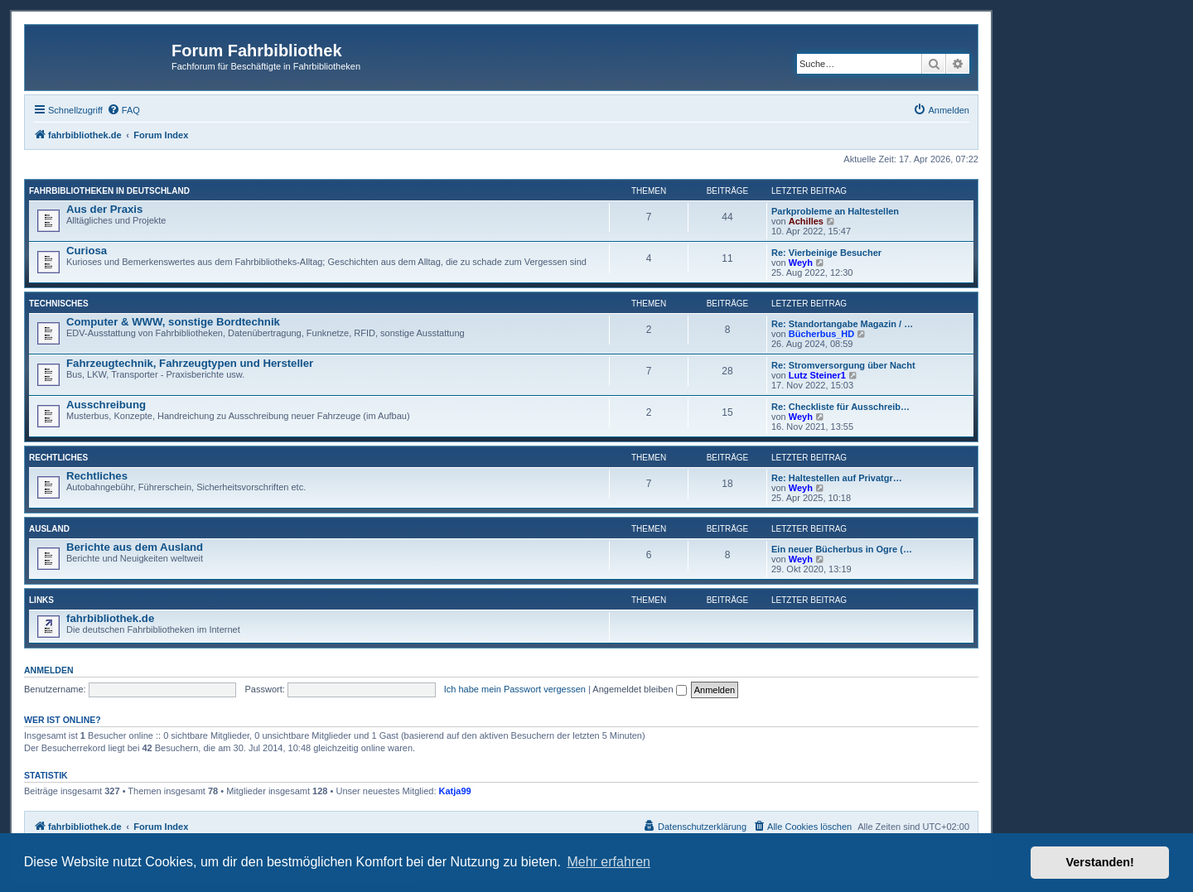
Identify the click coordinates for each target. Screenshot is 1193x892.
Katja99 (455, 791)
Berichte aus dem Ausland (134, 547)
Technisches (59, 303)
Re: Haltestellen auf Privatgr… (836, 478)
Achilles (806, 221)
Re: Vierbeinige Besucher (826, 253)
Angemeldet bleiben (639, 689)
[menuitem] (123, 110)
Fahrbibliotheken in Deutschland (109, 190)
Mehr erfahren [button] (608, 862)
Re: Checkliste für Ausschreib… (840, 407)
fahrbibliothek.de (110, 618)
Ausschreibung (106, 404)
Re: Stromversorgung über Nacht (843, 365)
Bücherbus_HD (821, 334)
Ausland (49, 528)
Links (41, 600)
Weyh (801, 263)
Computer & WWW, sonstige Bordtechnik (173, 322)
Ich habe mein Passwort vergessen (515, 689)
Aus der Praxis (104, 209)
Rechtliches (58, 457)
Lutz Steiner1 (817, 375)
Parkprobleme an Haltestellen (835, 211)
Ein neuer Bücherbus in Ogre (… (841, 549)
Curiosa (86, 250)
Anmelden (49, 670)
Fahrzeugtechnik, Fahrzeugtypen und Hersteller (189, 363)
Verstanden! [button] (1100, 862)
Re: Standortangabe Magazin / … (842, 324)
